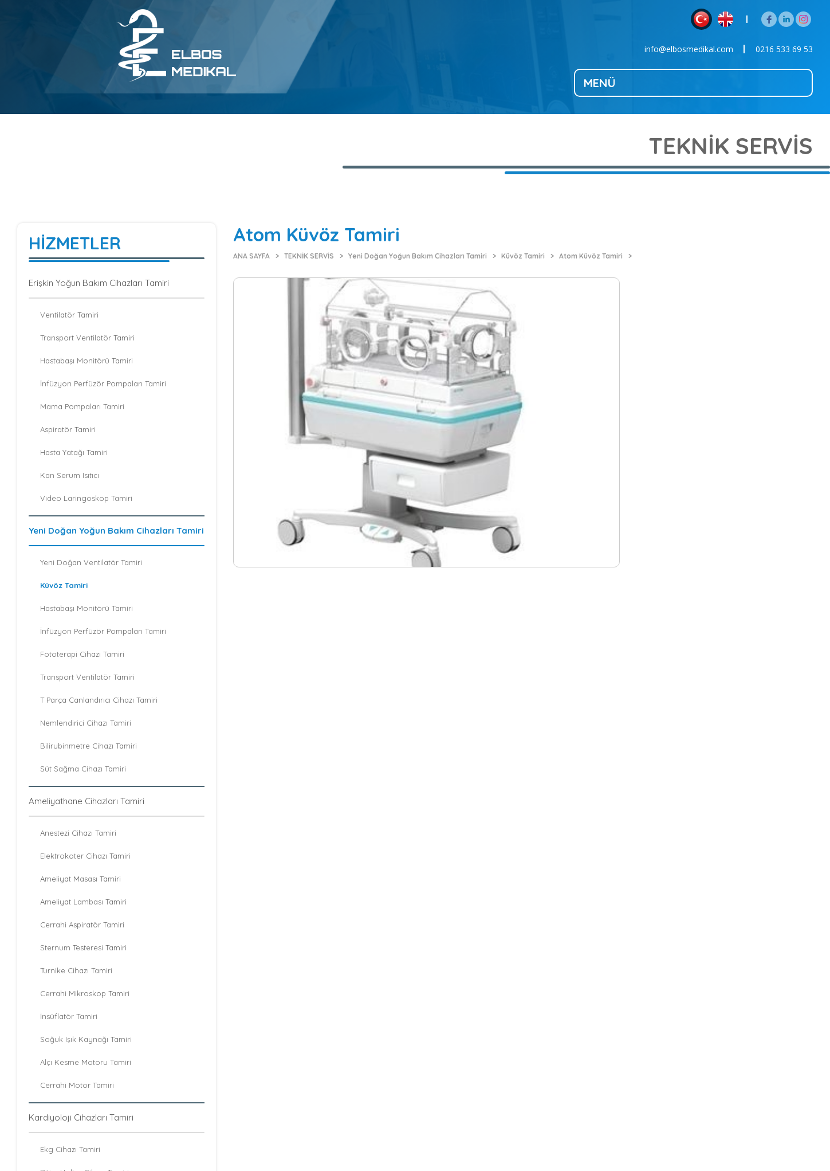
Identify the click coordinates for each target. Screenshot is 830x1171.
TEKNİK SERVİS (309, 256)
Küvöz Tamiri (523, 256)
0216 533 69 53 (784, 49)
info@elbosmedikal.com (688, 49)
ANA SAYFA (251, 256)
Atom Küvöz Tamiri (591, 256)
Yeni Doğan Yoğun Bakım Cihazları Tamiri (417, 256)
